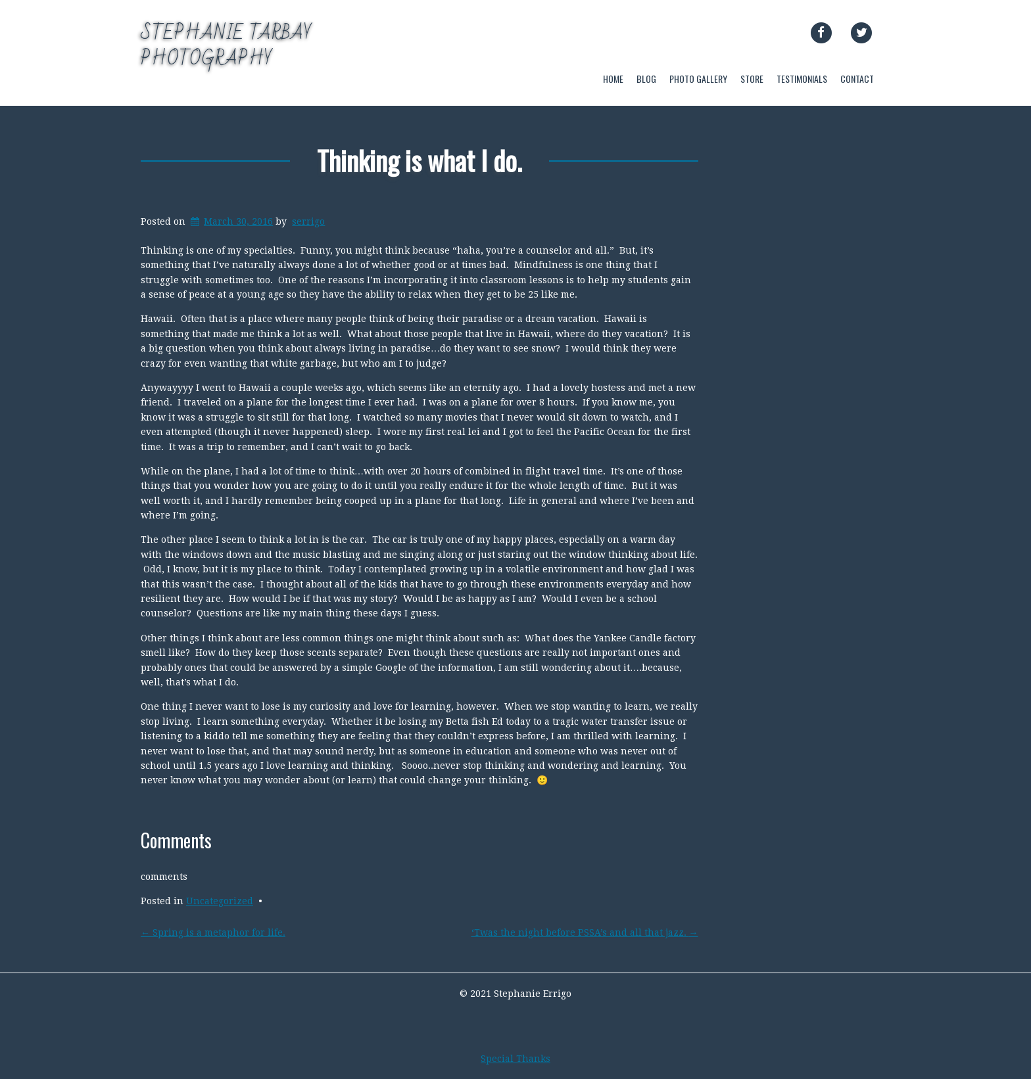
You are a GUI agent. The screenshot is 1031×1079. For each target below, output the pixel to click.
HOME (613, 78)
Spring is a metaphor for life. (213, 932)
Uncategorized (219, 901)
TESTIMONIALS (802, 78)
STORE (751, 78)
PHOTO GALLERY (698, 78)
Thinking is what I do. (419, 160)
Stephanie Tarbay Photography (226, 46)
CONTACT (857, 78)
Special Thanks (515, 1058)
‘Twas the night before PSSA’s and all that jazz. (584, 932)
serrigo (308, 221)
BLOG (646, 78)
